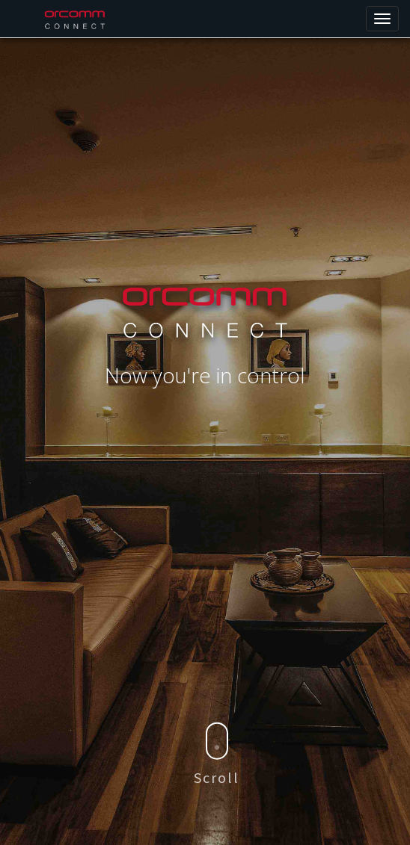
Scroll (216, 754)
